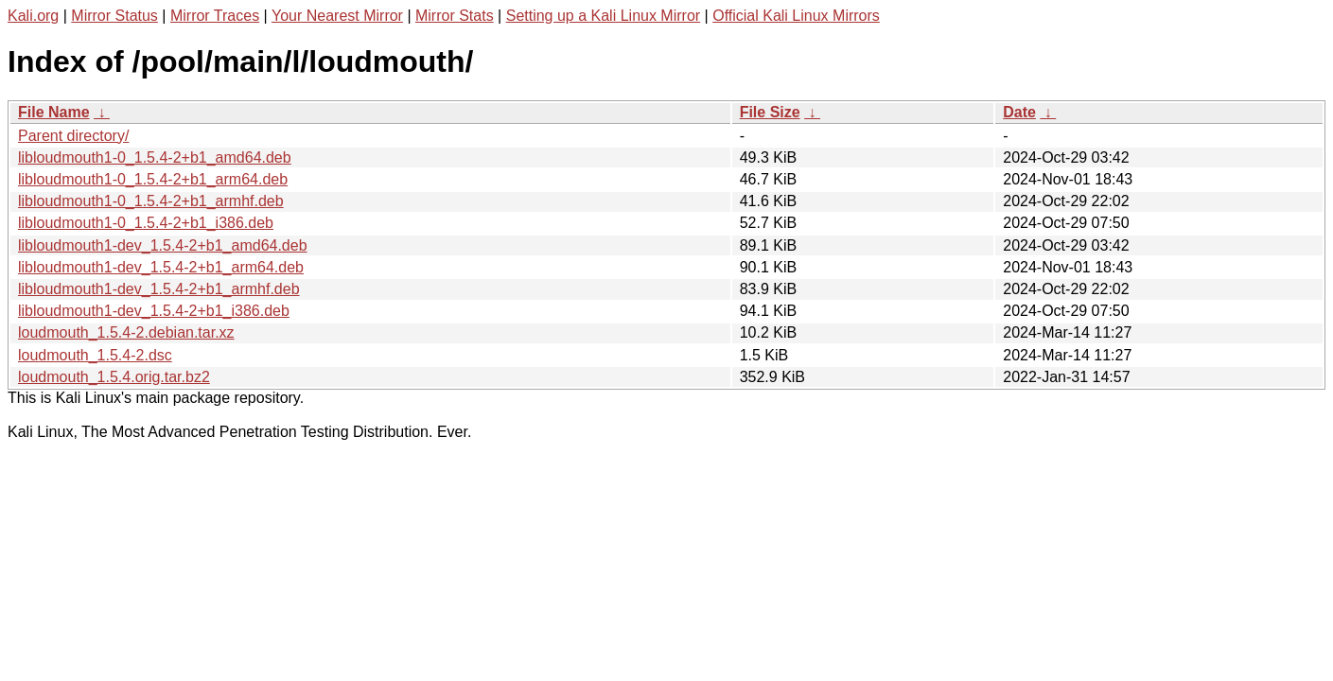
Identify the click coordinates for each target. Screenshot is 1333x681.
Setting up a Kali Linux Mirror (603, 16)
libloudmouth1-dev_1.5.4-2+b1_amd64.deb (162, 245)
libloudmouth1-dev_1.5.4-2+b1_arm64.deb (161, 267)
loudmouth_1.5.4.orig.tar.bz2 (114, 377)
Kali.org (33, 16)
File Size (770, 112)
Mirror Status (114, 16)
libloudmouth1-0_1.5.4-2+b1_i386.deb (145, 223)
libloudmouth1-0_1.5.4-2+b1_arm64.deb (153, 179)
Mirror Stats (454, 16)
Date (1019, 112)
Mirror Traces (214, 16)
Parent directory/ (73, 136)
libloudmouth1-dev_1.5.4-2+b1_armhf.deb (159, 289)
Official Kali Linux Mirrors (796, 16)
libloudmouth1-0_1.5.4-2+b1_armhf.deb (151, 201)
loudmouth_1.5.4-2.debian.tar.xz (126, 332)
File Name (54, 112)
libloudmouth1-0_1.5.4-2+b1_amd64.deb (154, 157)
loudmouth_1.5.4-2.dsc (95, 355)
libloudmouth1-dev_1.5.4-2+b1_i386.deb (153, 311)
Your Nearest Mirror (337, 16)
